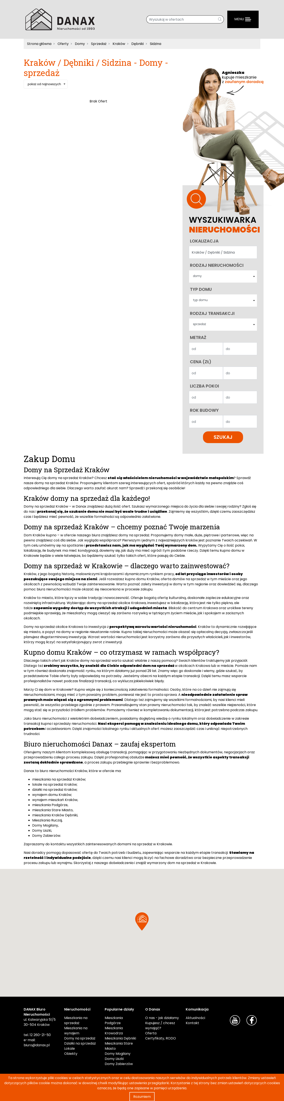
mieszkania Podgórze (50, 805)
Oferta (150, 1033)
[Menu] (243, 19)
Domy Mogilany (45, 826)
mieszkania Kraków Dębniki (54, 815)
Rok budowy (204, 411)
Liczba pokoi (204, 387)
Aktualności (195, 1018)
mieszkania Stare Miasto (52, 810)
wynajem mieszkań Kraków (54, 800)
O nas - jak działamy (162, 1018)
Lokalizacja (204, 241)
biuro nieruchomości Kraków (63, 771)
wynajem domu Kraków (51, 795)
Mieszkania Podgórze (114, 1021)
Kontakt (192, 1023)
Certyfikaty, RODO (160, 1038)
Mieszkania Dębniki (120, 1038)
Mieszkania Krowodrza (114, 1031)
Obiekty (70, 1054)
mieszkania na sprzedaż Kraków (58, 780)
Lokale (69, 1049)
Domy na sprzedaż (79, 1038)
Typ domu (201, 290)
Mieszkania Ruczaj (47, 820)
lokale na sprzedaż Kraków (54, 785)
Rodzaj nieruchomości (216, 265)
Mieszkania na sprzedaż (75, 1021)
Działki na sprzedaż (80, 1044)
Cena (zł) (200, 362)
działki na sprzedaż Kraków (54, 790)
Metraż (198, 338)
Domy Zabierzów (46, 836)
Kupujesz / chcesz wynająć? (160, 1026)
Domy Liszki (41, 831)
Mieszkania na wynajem (75, 1031)
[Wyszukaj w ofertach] (181, 19)
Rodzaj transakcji (212, 314)
